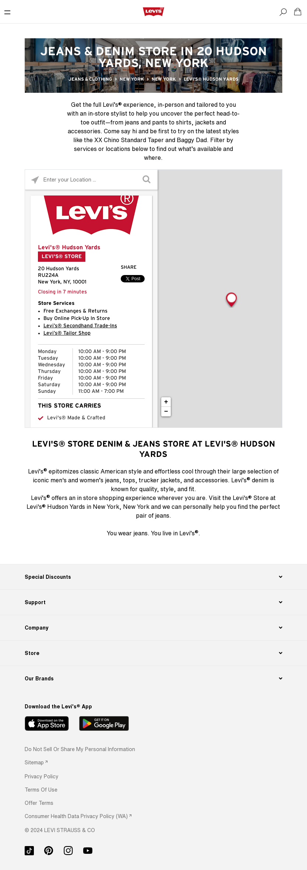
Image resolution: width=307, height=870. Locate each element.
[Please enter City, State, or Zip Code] (91, 179)
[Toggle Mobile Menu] (7, 11)
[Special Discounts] (154, 576)
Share (129, 267)
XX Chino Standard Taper (129, 139)
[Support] (154, 602)
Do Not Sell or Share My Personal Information (80, 749)
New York (132, 79)
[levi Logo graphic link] (153, 11)
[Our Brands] (154, 678)
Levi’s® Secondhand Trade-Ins (80, 325)
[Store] (154, 653)
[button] (42, 776)
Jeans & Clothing (90, 79)
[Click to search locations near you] (35, 180)
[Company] (154, 627)
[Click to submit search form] (147, 180)
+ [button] (166, 402)
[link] (36, 762)
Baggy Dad (192, 139)
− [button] (166, 411)
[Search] (283, 11)
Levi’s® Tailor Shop (67, 333)
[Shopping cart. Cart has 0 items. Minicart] (297, 11)
